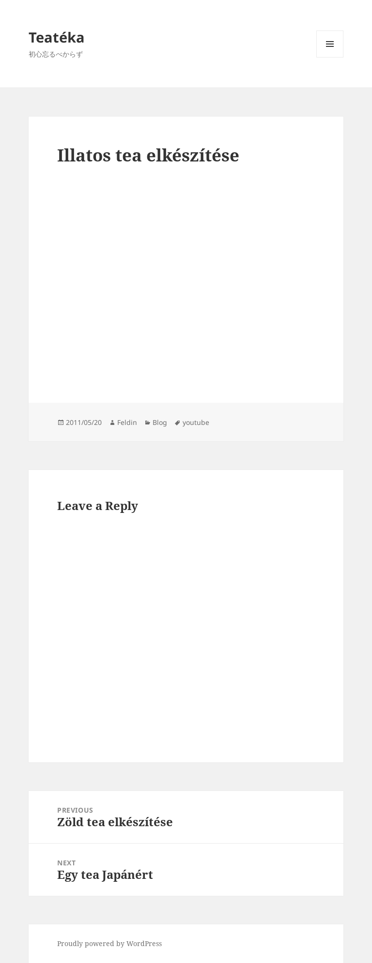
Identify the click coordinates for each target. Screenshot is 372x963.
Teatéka (57, 37)
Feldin (127, 422)
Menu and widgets (330, 57)
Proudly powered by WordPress (109, 943)
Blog (160, 422)
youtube (196, 422)
